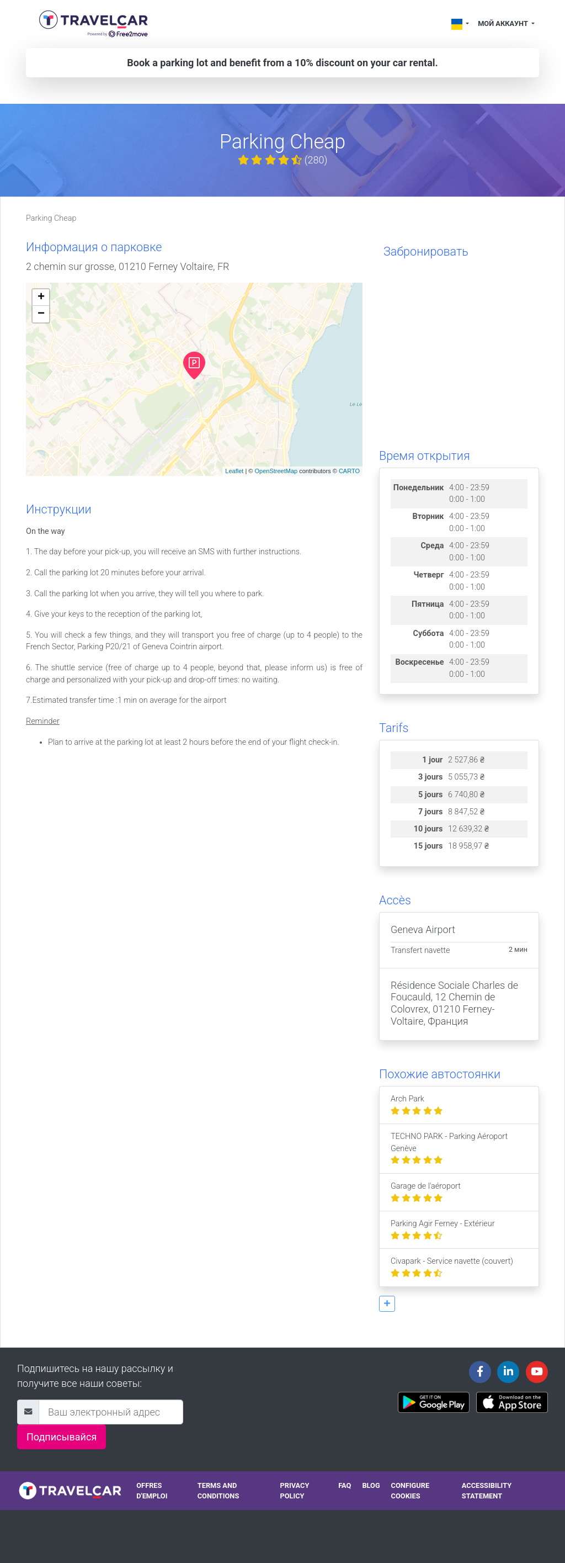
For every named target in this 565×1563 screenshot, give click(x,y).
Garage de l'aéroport (426, 1192)
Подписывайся (61, 1437)
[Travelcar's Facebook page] (480, 1372)
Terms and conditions (218, 1490)
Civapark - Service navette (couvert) (452, 1267)
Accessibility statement (486, 1490)
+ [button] (41, 297)
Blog (371, 1485)
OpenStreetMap (275, 471)
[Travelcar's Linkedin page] (508, 1372)
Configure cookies (410, 1490)
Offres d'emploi (151, 1490)
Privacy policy (294, 1490)
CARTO (349, 471)
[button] (387, 1304)
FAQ (344, 1485)
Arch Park (417, 1105)
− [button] (41, 314)
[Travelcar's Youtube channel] (537, 1372)
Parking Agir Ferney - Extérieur (443, 1230)
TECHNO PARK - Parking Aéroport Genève (449, 1148)
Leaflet (234, 471)
